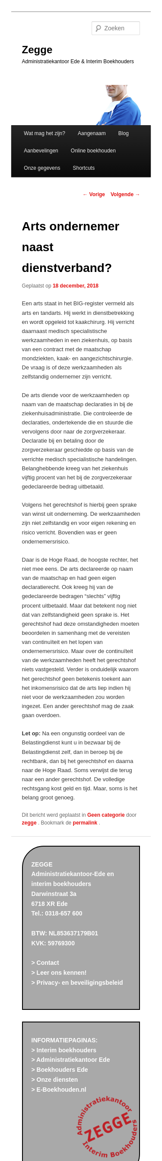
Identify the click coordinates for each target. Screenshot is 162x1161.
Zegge (37, 49)
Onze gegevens (42, 168)
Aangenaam (92, 133)
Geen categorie (106, 815)
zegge (30, 823)
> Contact (45, 962)
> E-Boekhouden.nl (59, 1089)
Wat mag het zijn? (44, 133)
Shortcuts (84, 168)
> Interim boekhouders (64, 1050)
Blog (123, 133)
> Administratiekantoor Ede (71, 1059)
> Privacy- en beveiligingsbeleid (77, 982)
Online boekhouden (93, 151)
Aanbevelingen (41, 151)
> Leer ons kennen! (59, 972)
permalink (86, 823)
